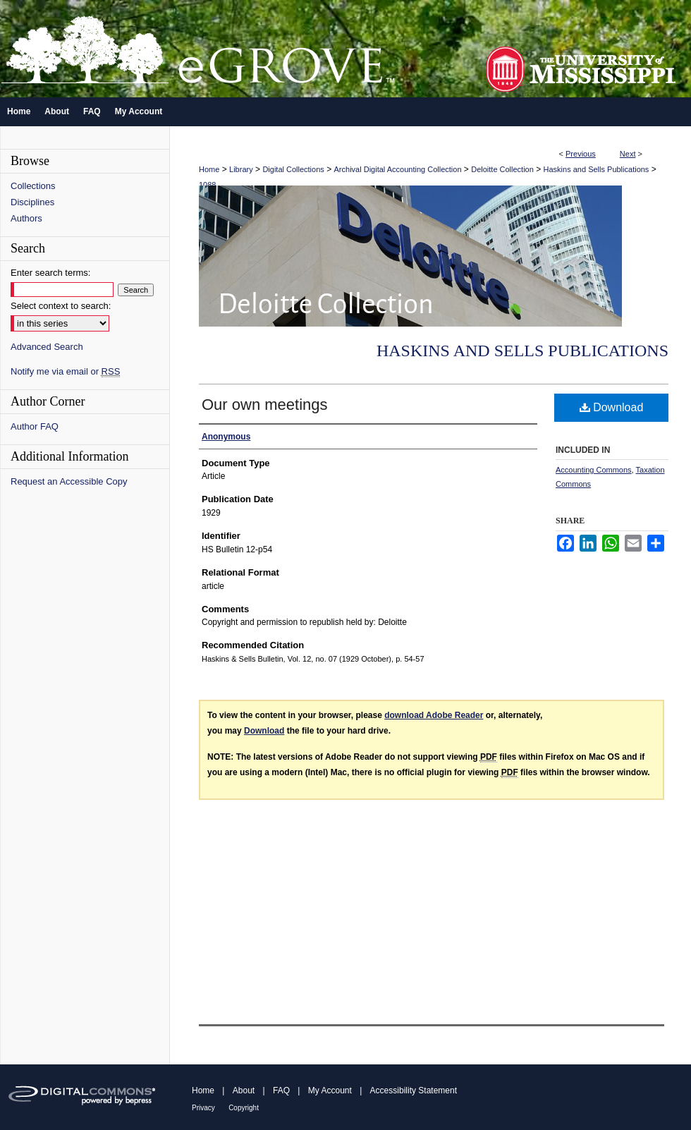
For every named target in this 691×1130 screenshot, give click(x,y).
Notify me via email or (65, 371)
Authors (26, 218)
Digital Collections (293, 169)
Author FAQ (35, 426)
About (244, 1090)
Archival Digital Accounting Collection (398, 169)
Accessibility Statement (413, 1090)
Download (612, 407)
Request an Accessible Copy (69, 481)
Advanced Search (47, 346)
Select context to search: (61, 305)
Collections (33, 186)
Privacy (203, 1108)
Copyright (243, 1108)
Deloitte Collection (502, 169)
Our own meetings (265, 404)
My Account (330, 1090)
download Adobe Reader (433, 715)
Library (241, 169)
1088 (207, 185)
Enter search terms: (50, 272)
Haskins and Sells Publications (596, 169)
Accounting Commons (594, 470)
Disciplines (32, 202)
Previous (580, 154)
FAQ (281, 1090)
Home (209, 169)
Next (628, 154)
